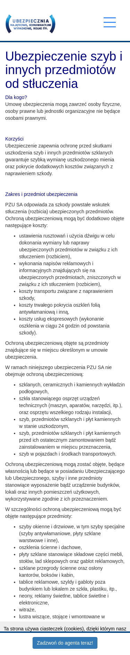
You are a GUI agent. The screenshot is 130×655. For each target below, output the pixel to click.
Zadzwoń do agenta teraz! (65, 643)
